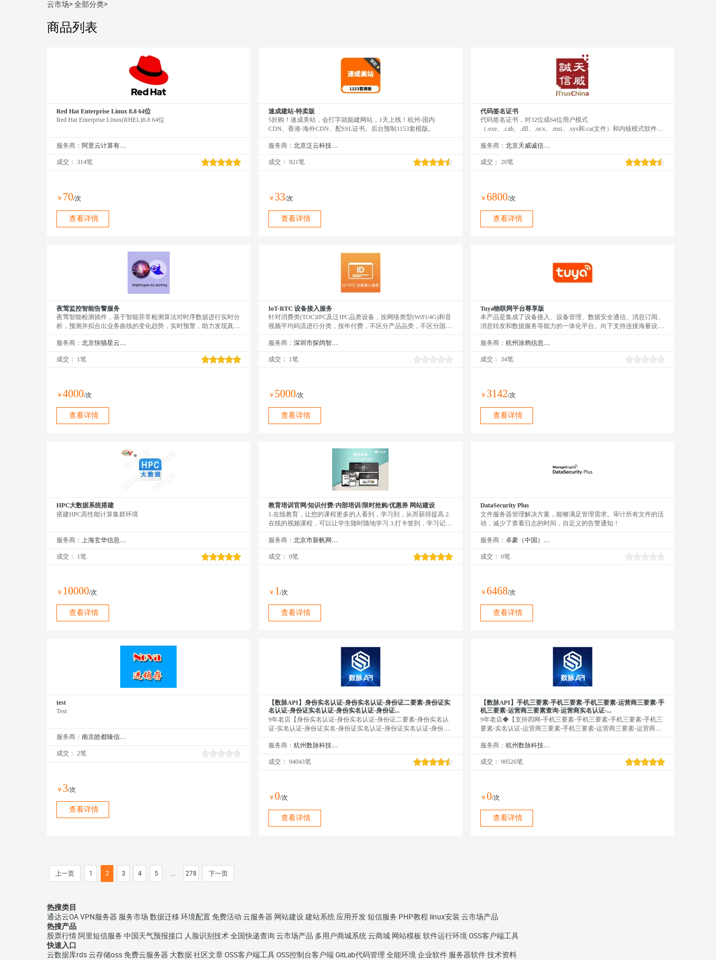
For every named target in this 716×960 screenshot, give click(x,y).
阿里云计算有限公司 (104, 145)
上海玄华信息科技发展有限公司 (104, 540)
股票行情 (61, 936)
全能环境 (401, 955)
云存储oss (105, 955)
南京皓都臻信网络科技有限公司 (104, 737)
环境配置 (195, 917)
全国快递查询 (252, 936)
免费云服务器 (146, 955)
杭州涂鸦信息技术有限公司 (528, 343)
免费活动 (226, 917)
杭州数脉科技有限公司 (316, 745)
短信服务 (382, 917)
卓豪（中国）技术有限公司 (528, 540)
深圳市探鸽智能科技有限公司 (316, 343)
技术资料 (502, 955)
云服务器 (258, 917)
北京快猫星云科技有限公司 (104, 343)
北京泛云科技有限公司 (316, 145)
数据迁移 (164, 917)
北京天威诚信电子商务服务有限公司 (528, 145)
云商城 (379, 936)
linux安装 (445, 917)
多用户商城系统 (340, 936)
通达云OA (63, 917)
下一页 (218, 873)
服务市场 (133, 917)
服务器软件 (467, 955)
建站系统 (320, 917)
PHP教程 (413, 917)
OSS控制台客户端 (305, 955)
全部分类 (89, 4)
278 (191, 873)
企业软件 (432, 955)
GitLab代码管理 (360, 955)
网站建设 (289, 917)
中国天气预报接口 (153, 936)
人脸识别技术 (207, 936)
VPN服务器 (98, 917)
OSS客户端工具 (494, 936)
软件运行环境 (445, 936)
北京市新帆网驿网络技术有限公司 (316, 540)
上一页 (64, 873)
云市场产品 (479, 917)
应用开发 (351, 917)
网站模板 (406, 936)
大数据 (181, 955)
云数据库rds (67, 955)
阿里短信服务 (100, 936)
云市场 (58, 4)
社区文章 (208, 955)
